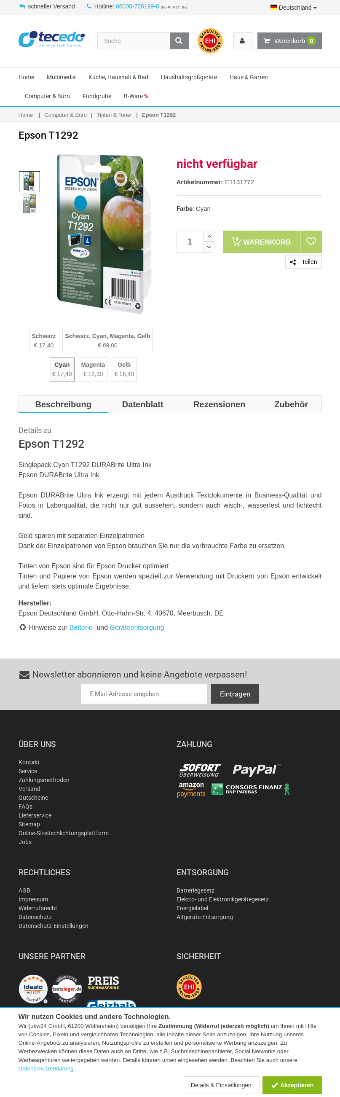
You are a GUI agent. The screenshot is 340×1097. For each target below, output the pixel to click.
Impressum (33, 899)
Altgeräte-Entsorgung (205, 917)
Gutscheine (33, 797)
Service (28, 771)
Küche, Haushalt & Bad (118, 77)
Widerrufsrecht (38, 908)
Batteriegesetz (195, 890)
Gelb (124, 364)
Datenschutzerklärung (46, 1068)
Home (26, 77)
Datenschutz (35, 917)
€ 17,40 (44, 345)
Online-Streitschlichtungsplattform (64, 833)
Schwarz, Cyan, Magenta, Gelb (107, 336)
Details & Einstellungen (221, 1085)
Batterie (81, 627)
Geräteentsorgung (137, 627)
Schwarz (44, 336)
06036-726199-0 (137, 6)
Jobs (25, 842)
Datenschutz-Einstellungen (53, 925)
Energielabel (192, 908)
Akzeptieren (292, 1085)
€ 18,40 (124, 374)
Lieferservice (35, 815)
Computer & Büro (47, 96)
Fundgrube (97, 96)
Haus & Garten (249, 77)
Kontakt (29, 762)
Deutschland (293, 7)
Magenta (93, 364)
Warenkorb (289, 41)
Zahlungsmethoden (44, 780)
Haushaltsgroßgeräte (189, 77)
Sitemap (29, 824)
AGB (24, 890)
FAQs (25, 806)
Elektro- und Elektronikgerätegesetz (223, 899)
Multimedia (61, 77)
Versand (29, 788)
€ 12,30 (93, 374)
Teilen (303, 261)
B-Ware (136, 96)
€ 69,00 (108, 345)
